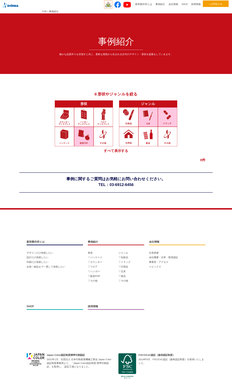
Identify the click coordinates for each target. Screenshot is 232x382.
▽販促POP (94, 276)
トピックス (155, 266)
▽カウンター (95, 262)
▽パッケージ (95, 257)
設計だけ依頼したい (37, 257)
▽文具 (122, 271)
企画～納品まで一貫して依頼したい (46, 266)
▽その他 (92, 280)
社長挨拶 (154, 252)
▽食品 (122, 276)
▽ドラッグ (124, 262)
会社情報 (173, 4)
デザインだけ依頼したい (40, 252)
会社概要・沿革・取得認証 (163, 257)
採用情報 (196, 4)
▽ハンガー (94, 271)
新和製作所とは (143, 4)
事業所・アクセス (158, 262)
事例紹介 (160, 4)
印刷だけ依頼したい (37, 262)
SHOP (185, 4)
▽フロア (92, 266)
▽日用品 (123, 266)
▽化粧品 (123, 257)
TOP (44, 11)
